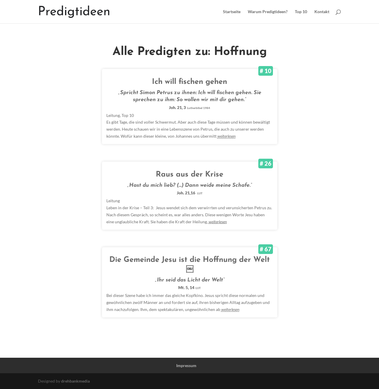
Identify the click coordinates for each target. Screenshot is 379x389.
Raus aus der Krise (189, 175)
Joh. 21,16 (190, 192)
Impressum (186, 365)
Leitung (113, 115)
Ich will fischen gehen (189, 82)
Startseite (231, 12)
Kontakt (321, 12)
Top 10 (301, 12)
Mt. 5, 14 (189, 287)
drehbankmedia (75, 380)
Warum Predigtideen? (268, 12)
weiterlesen (226, 136)
